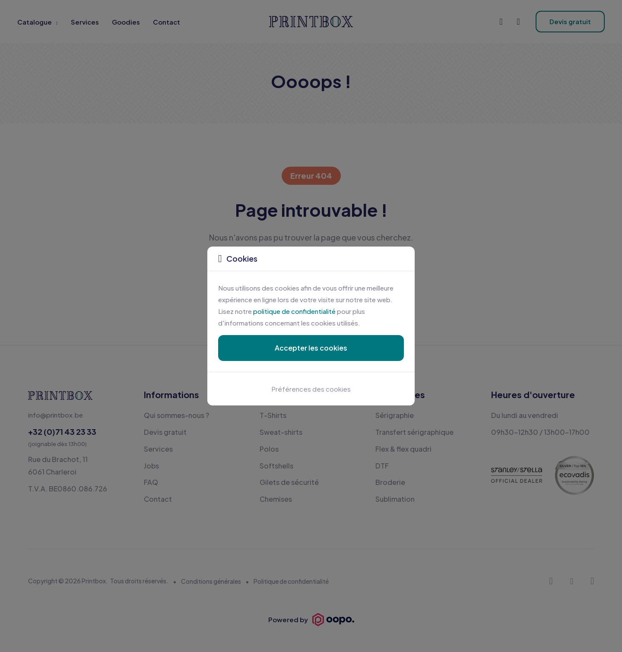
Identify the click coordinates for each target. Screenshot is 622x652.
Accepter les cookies (311, 347)
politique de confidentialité (294, 311)
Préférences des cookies (311, 389)
